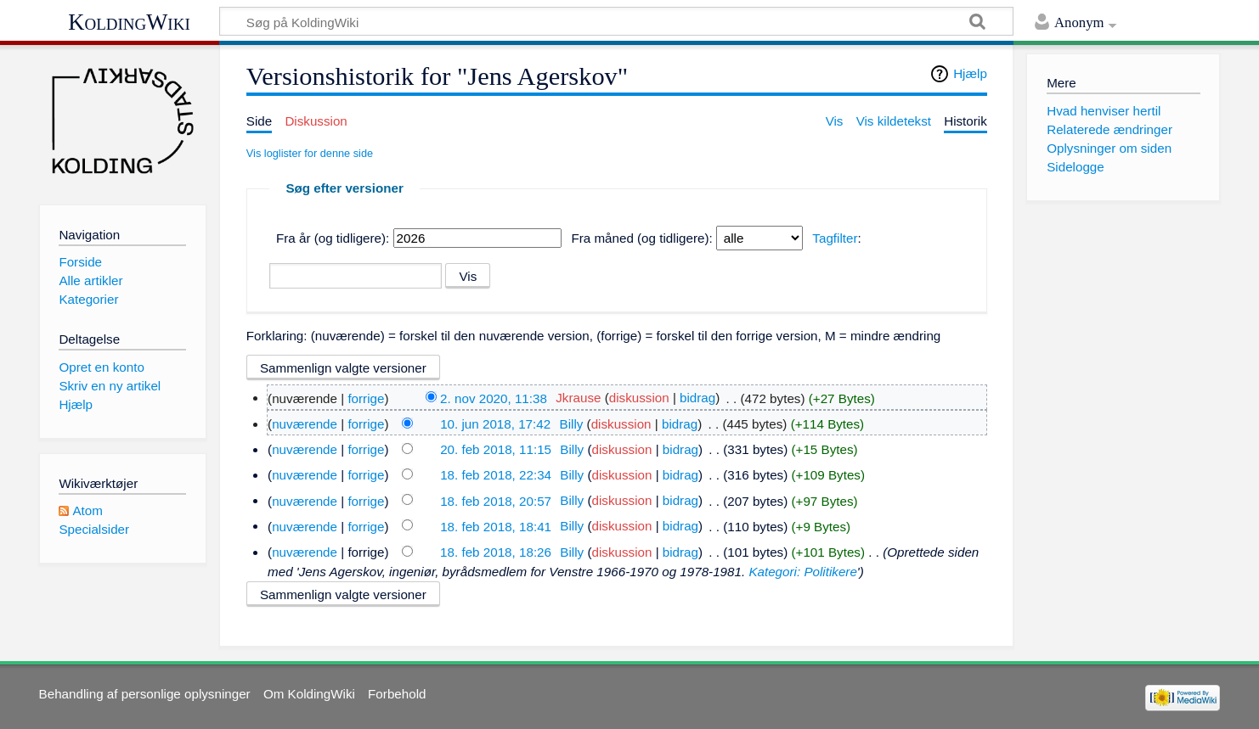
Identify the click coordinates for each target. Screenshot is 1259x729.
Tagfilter (834, 238)
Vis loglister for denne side (309, 153)
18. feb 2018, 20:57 (495, 500)
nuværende (304, 424)
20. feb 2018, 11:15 (495, 449)
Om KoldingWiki (309, 694)
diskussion (639, 397)
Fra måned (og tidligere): (641, 238)
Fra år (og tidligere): (332, 238)
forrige (365, 397)
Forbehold (397, 694)
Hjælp (970, 73)
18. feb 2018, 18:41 (495, 526)
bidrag (697, 397)
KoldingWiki (129, 22)
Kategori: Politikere (802, 571)
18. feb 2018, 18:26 (495, 552)
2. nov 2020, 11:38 (493, 397)
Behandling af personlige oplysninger (145, 694)
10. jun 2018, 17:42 (495, 424)
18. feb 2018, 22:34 (495, 475)
